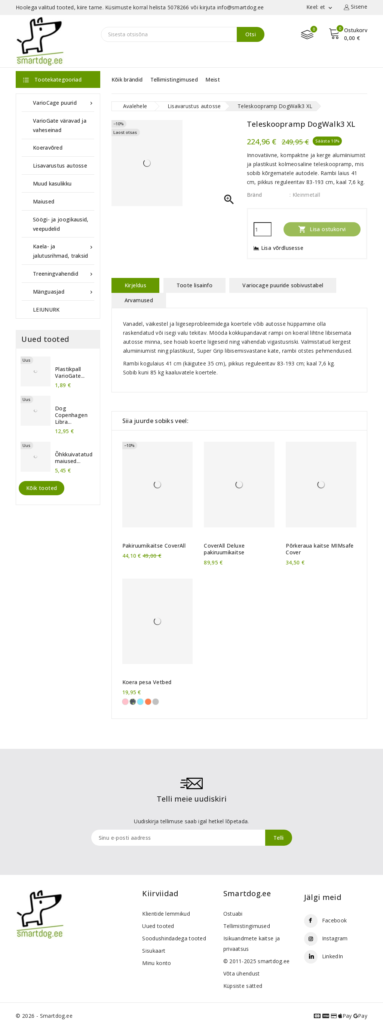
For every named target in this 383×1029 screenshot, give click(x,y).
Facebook (334, 920)
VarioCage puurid (63, 102)
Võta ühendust (241, 973)
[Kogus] (263, 229)
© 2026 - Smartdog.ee (44, 1015)
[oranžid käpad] (148, 702)
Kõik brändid (127, 79)
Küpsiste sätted (243, 985)
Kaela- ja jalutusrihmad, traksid (63, 250)
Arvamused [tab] (139, 300)
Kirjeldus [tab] (136, 285)
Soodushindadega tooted (174, 938)
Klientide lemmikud (166, 913)
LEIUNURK (46, 309)
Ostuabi (233, 913)
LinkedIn (332, 956)
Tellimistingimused (174, 79)
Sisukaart (153, 950)
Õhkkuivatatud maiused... (73, 458)
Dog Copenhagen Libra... (71, 415)
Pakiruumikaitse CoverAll (154, 545)
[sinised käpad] (140, 702)
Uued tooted (158, 926)
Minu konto (156, 963)
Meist (212, 79)
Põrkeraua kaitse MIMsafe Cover (320, 549)
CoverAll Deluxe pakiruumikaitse (224, 549)
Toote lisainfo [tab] (195, 285)
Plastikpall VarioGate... (70, 372)
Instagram (335, 938)
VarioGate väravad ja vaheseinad (59, 125)
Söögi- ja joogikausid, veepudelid (61, 224)
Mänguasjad (63, 291)
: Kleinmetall (304, 194)
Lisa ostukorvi (322, 229)
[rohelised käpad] (133, 702)
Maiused (43, 201)
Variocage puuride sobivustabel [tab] (282, 285)
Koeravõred (47, 147)
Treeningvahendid (63, 273)
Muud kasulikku (52, 183)
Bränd (254, 194)
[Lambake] (156, 702)
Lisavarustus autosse (60, 165)
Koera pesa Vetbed (147, 682)
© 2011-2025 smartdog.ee (256, 961)
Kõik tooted (41, 487)
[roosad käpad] (125, 702)
